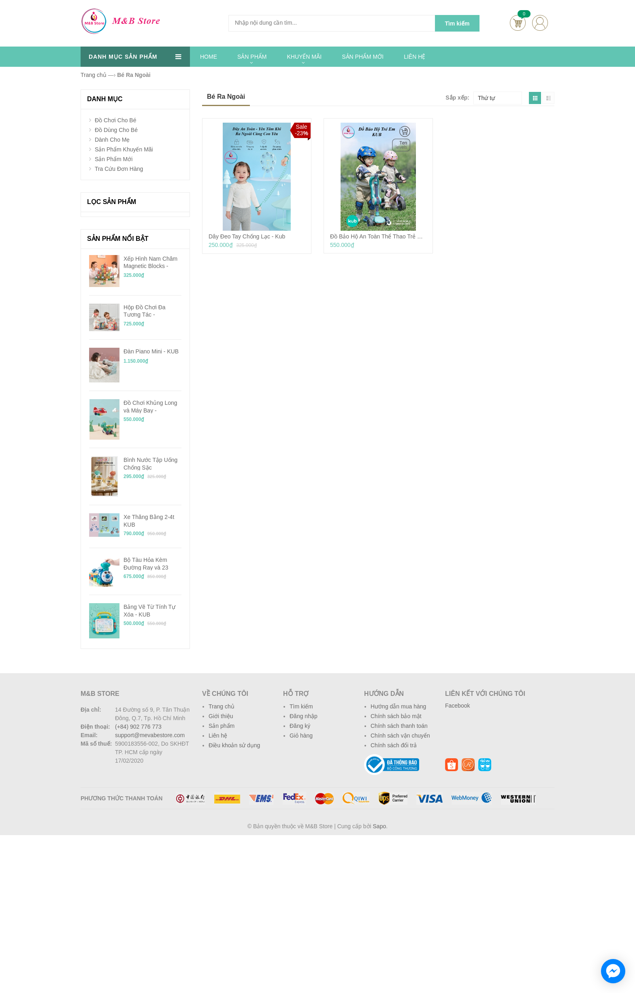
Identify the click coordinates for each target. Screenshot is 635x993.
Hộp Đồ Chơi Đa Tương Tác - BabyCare (145, 311)
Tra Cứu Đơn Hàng (119, 169)
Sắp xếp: (457, 97)
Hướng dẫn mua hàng (398, 706)
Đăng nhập (304, 716)
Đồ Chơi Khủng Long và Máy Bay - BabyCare (150, 406)
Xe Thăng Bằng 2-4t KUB (149, 520)
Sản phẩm (221, 726)
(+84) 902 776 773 (138, 726)
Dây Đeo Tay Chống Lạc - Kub (247, 236)
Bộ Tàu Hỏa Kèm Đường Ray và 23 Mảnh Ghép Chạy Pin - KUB (152, 563)
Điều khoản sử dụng (234, 745)
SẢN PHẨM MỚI (363, 56)
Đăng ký (300, 726)
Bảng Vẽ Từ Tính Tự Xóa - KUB (149, 610)
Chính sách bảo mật (396, 716)
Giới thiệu (221, 716)
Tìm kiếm (301, 706)
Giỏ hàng (301, 735)
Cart (518, 23)
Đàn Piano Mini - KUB (151, 351)
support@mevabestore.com (150, 735)
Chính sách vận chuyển (400, 735)
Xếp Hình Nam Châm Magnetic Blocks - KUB (150, 262)
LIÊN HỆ (414, 56)
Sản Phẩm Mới (113, 159)
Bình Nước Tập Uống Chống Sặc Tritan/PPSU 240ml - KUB (150, 463)
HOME (208, 56)
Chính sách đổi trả (394, 745)
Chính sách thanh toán (399, 726)
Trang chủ (221, 706)
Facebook (457, 705)
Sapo (379, 826)
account (540, 23)
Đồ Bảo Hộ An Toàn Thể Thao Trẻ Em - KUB (378, 236)
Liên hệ (218, 735)
